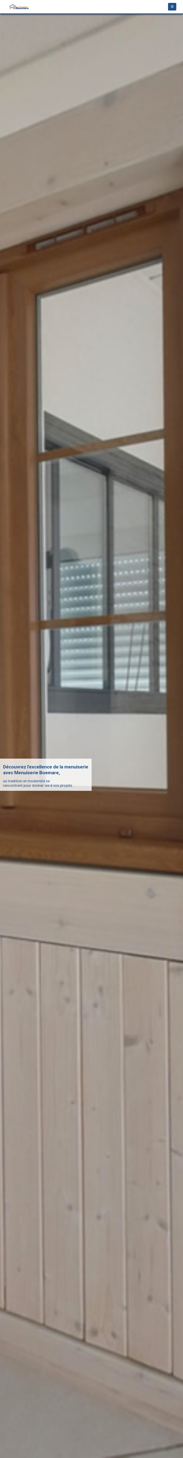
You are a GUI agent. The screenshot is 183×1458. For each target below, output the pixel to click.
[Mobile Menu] (172, 7)
